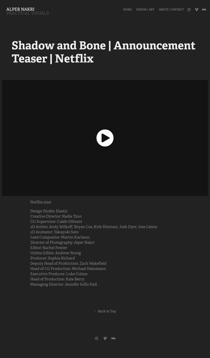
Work (127, 9)
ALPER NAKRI (20, 9)
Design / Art (145, 9)
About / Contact (171, 9)
